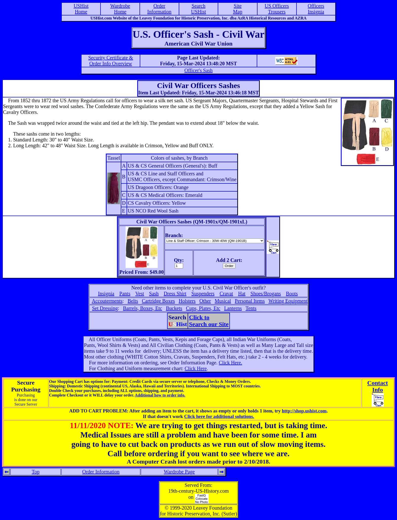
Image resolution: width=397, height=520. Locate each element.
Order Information (101, 471)
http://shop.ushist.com (304, 410)
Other (205, 301)
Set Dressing (105, 308)
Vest (139, 293)
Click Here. (230, 362)
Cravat (226, 293)
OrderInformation (159, 8)
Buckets (174, 308)
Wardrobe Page (179, 471)
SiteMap (237, 8)
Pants (124, 293)
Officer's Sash (198, 70)
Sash (154, 293)
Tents (251, 308)
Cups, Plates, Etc (203, 308)
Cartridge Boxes (158, 301)
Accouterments (107, 301)
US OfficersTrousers (277, 8)
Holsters (187, 301)
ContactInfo (377, 386)
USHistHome (81, 8)
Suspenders (202, 293)
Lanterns (233, 308)
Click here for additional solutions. (219, 416)
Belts (133, 301)
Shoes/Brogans (265, 293)
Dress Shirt (175, 293)
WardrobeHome (120, 8)
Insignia (106, 293)
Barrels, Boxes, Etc (142, 308)
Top (35, 471)
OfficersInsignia (316, 8)
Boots (292, 293)
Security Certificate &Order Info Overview (110, 60)
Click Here (196, 368)
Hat (241, 293)
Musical (223, 301)
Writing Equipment (287, 301)
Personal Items (250, 301)
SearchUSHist (198, 8)
